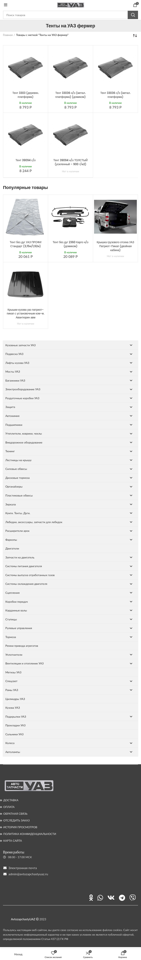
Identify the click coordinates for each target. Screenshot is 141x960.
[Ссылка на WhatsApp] (100, 897)
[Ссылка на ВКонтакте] (111, 897)
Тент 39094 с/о (25, 160)
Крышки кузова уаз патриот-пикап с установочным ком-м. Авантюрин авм (25, 313)
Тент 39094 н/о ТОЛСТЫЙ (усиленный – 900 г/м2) (70, 162)
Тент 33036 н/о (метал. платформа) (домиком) (70, 95)
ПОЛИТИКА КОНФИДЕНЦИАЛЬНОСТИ (29, 834)
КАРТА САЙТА (12, 840)
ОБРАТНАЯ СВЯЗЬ (15, 813)
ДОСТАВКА (10, 800)
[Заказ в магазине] (135, 35)
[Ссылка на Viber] (132, 897)
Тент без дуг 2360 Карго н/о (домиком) (70, 244)
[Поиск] (70, 15)
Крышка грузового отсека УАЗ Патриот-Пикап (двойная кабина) (115, 246)
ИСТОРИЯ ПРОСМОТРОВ (20, 827)
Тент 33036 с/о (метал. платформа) (115, 95)
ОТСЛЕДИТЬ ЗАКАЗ (16, 820)
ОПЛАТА (9, 807)
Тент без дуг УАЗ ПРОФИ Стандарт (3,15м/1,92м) (25, 244)
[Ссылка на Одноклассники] (91, 897)
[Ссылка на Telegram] (122, 897)
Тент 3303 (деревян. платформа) (25, 95)
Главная (8, 35)
